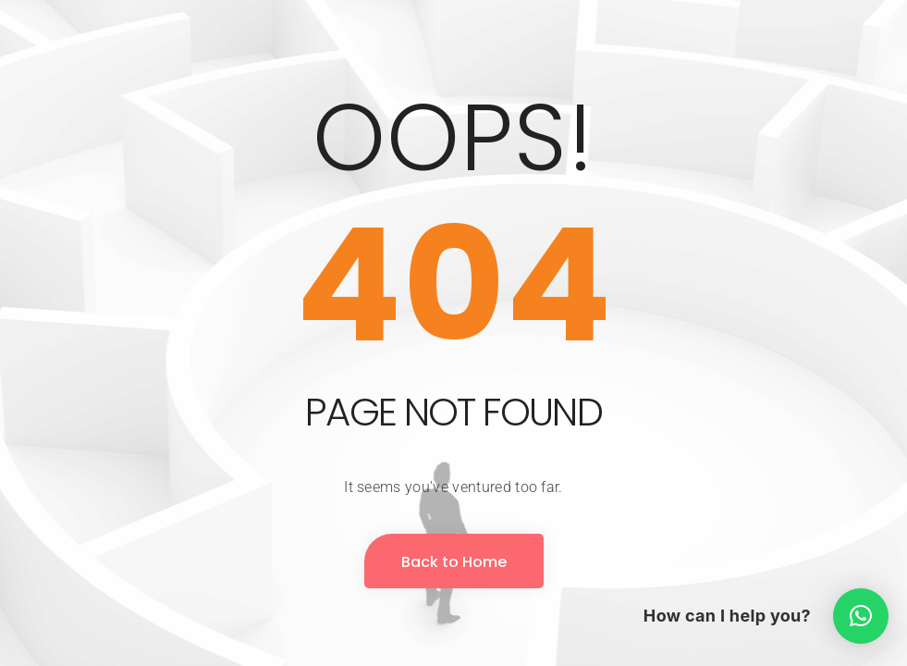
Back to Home (454, 562)
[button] (861, 616)
